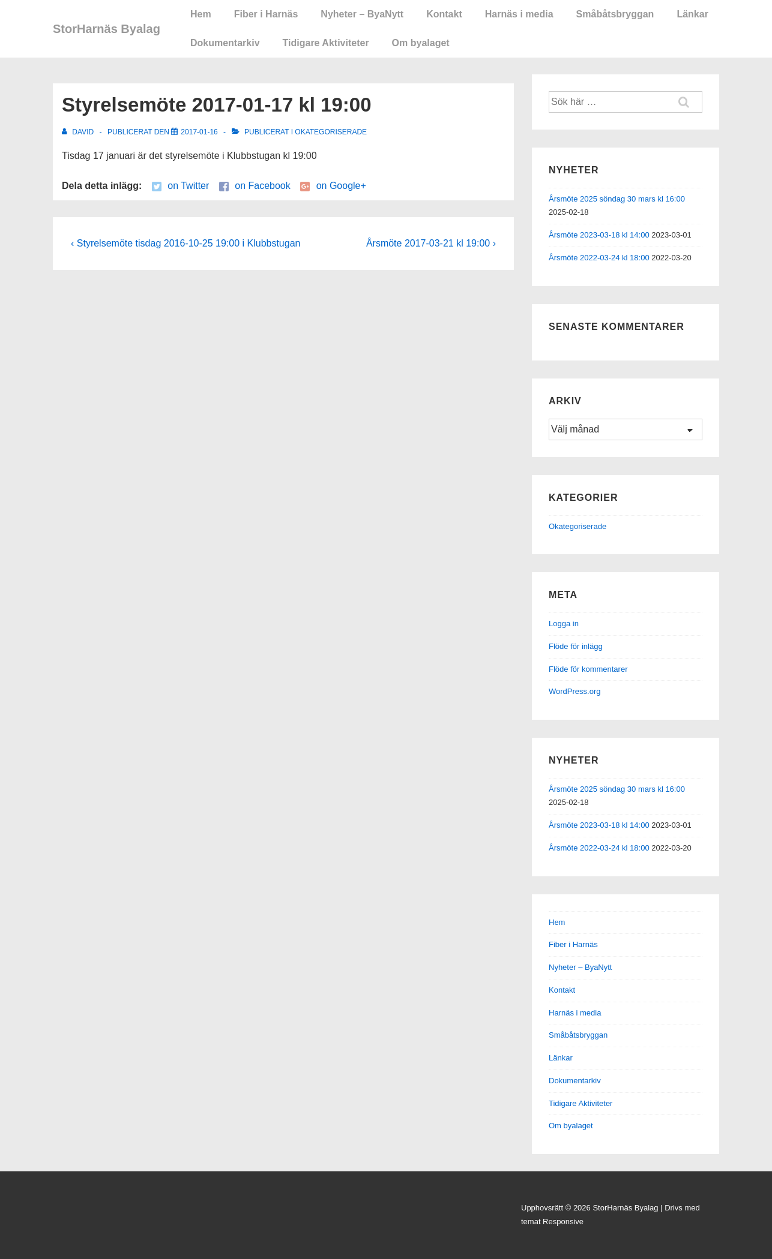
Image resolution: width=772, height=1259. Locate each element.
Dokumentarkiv (225, 43)
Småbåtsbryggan (615, 14)
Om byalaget (421, 43)
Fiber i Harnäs (266, 14)
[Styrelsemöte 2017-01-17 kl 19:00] (199, 132)
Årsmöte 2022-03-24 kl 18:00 (599, 257)
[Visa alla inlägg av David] (78, 132)
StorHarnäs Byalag (106, 28)
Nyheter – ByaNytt (362, 14)
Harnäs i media (519, 14)
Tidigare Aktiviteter (326, 43)
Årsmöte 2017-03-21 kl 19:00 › (431, 243)
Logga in (564, 623)
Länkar (692, 14)
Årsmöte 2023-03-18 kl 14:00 (599, 234)
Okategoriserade (331, 132)
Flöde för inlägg (576, 646)
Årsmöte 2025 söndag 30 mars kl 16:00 (617, 198)
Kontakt (444, 14)
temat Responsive (552, 1221)
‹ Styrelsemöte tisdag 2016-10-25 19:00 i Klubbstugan (185, 243)
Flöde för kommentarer (588, 669)
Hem (200, 14)
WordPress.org (574, 691)
